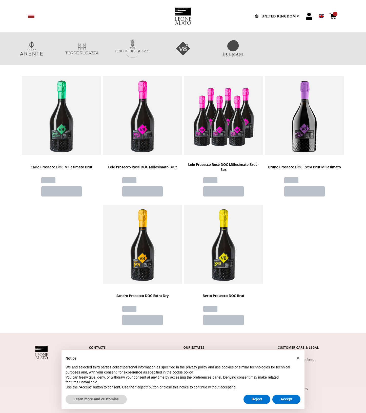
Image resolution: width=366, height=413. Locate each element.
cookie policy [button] (183, 372)
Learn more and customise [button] (96, 399)
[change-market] (276, 16)
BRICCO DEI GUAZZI (132, 48)
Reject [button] (257, 399)
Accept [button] (286, 399)
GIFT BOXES (284, 48)
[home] (183, 16)
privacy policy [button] (196, 367)
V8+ (183, 48)
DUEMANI (233, 48)
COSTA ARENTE (31, 48)
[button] (298, 358)
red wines (334, 48)
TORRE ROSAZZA (82, 48)
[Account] (309, 16)
